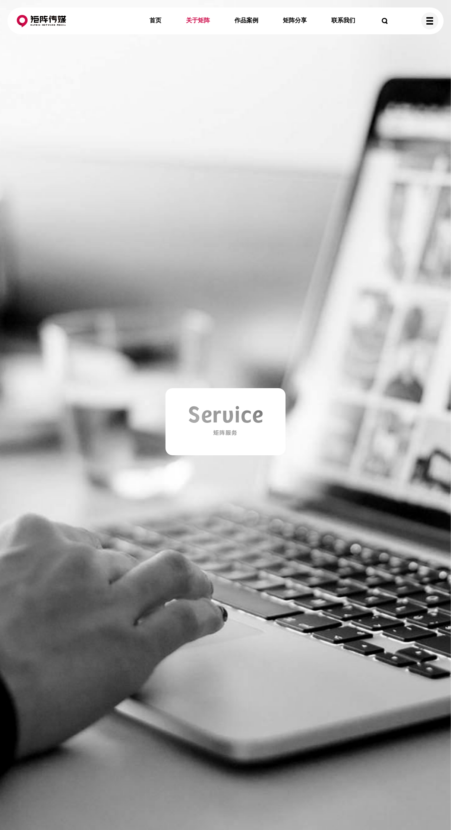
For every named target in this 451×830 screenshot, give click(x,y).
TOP (428, 807)
